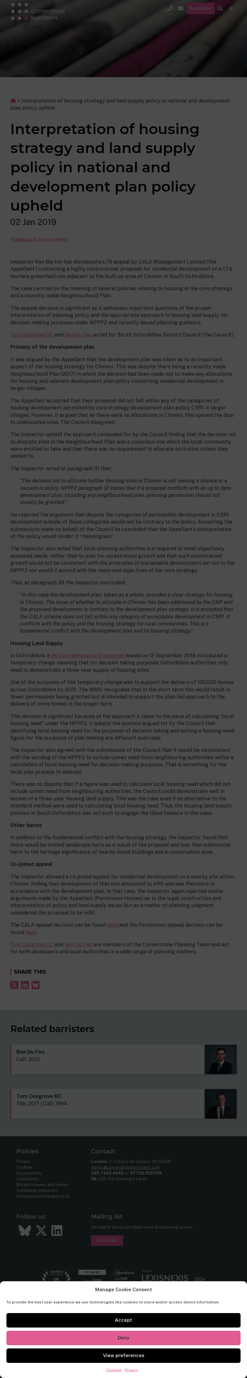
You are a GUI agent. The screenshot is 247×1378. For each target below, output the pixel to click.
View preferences (123, 1355)
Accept (123, 1320)
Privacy (131, 1370)
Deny (123, 1337)
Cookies (114, 1370)
